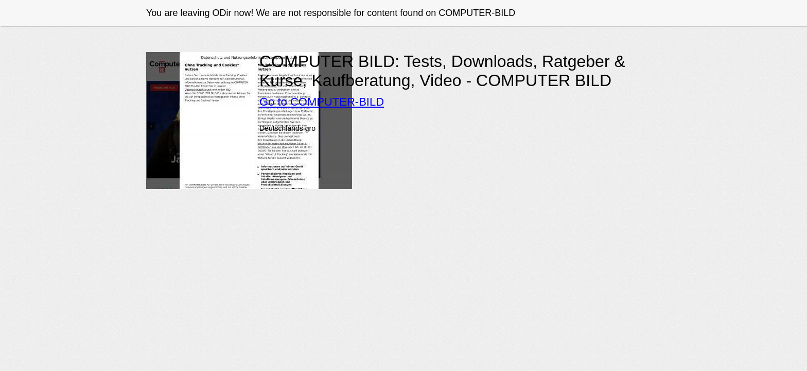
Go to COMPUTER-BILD (321, 101)
